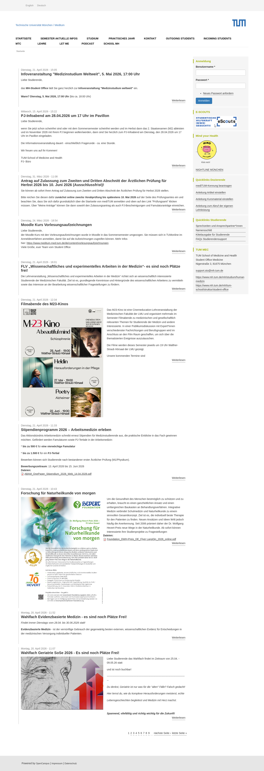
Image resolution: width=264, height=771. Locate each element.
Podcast (88, 43)
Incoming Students (217, 38)
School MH (111, 43)
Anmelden (204, 100)
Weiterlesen (179, 100)
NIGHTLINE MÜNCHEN (209, 169)
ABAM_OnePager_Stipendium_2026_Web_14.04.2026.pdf (57, 473)
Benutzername (205, 66)
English (30, 5)
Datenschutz (71, 763)
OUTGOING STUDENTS (180, 38)
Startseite (23, 38)
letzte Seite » (179, 733)
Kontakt (150, 38)
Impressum (57, 763)
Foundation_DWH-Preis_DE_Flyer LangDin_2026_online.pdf (141, 539)
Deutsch (41, 5)
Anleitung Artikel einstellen (211, 192)
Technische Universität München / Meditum (40, 24)
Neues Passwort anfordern (218, 93)
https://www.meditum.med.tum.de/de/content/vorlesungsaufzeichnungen (68, 243)
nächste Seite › (162, 733)
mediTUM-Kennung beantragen (214, 185)
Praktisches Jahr (122, 38)
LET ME (64, 43)
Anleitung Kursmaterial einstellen (214, 199)
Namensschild (204, 230)
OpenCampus (43, 763)
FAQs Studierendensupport (211, 239)
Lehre (42, 43)
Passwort (202, 79)
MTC (18, 43)
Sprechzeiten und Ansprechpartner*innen (219, 225)
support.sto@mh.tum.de (209, 270)
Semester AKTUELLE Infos (59, 38)
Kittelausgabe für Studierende (213, 234)
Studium (92, 38)
